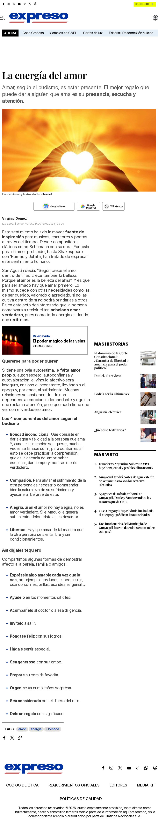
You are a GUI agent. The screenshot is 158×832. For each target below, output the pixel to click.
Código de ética (22, 785)
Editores (118, 785)
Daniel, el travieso (107, 375)
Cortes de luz (93, 33)
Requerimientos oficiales (74, 785)
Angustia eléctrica (107, 412)
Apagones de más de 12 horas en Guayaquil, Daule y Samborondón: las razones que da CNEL (125, 498)
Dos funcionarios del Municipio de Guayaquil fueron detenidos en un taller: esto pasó (127, 528)
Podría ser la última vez (111, 394)
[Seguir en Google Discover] (88, 206)
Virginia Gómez (14, 218)
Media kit (146, 785)
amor (22, 729)
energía (36, 729)
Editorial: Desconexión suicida (131, 33)
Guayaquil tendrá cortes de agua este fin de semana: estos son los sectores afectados (126, 481)
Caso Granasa (33, 33)
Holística (52, 729)
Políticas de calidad (81, 799)
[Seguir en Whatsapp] (113, 206)
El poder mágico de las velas (59, 341)
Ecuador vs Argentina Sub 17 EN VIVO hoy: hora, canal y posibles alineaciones (126, 466)
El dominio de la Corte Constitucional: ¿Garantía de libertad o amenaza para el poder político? (111, 360)
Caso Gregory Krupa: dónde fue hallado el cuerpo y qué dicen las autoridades (126, 513)
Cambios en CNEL (63, 33)
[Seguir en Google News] (53, 206)
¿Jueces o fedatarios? (110, 430)
